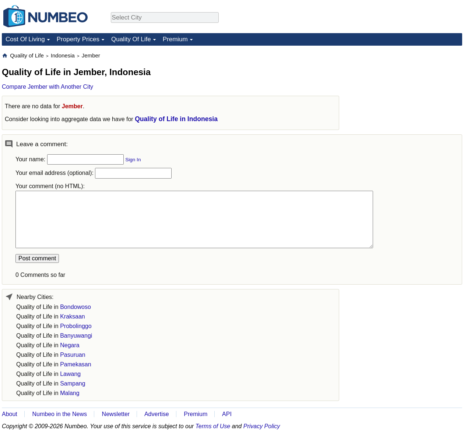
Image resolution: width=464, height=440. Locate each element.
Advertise (156, 414)
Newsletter (116, 414)
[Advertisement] (407, 98)
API (227, 414)
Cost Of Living (25, 39)
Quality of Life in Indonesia (176, 119)
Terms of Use (213, 426)
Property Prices (78, 39)
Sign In (133, 159)
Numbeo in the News (59, 414)
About (9, 414)
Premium (175, 39)
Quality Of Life (131, 39)
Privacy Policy (261, 426)
